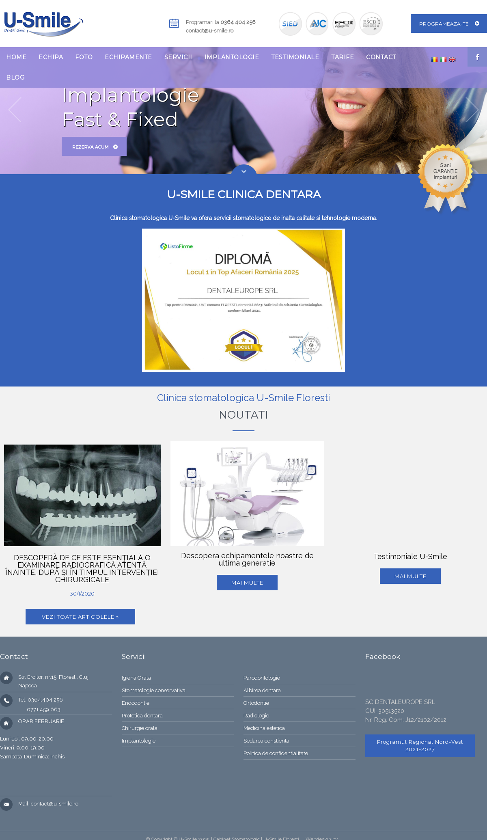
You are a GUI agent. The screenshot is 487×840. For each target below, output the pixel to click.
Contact (381, 57)
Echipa (51, 57)
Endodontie (135, 703)
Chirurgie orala (139, 728)
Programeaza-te (444, 24)
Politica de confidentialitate (276, 753)
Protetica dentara (142, 716)
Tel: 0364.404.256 (40, 700)
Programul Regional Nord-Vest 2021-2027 (420, 745)
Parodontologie (262, 678)
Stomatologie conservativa (153, 690)
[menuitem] (16, 57)
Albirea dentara (262, 690)
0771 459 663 (39, 709)
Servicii (178, 57)
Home (16, 57)
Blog (15, 77)
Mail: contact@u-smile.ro (48, 804)
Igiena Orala (136, 678)
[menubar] (212, 67)
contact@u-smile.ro (209, 31)
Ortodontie (256, 703)
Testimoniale (295, 57)
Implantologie (232, 57)
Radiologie (256, 716)
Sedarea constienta (266, 741)
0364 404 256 (238, 22)
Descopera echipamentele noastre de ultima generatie (247, 559)
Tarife (342, 57)
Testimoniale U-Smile (410, 556)
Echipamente (128, 57)
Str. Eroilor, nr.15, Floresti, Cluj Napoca (53, 681)
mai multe (410, 576)
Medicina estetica (264, 728)
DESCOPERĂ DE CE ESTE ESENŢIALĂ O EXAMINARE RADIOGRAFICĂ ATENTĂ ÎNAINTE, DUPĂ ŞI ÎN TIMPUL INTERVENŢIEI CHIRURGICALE (82, 568)
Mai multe (247, 582)
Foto (84, 57)
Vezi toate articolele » (80, 616)
